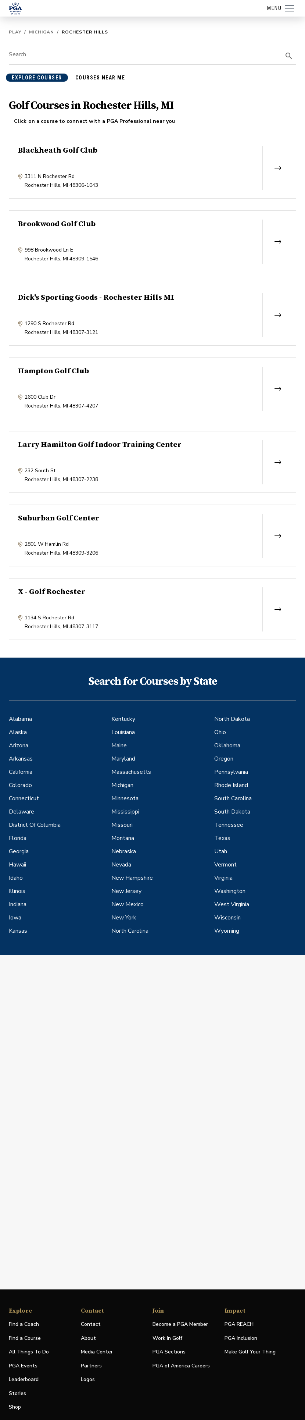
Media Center (97, 1352)
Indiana (17, 904)
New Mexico (127, 904)
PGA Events (23, 1365)
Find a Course (25, 1338)
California (20, 772)
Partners (91, 1365)
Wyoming (226, 931)
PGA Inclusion (241, 1338)
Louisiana (123, 732)
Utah (220, 851)
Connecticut (24, 798)
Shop (15, 1407)
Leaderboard (24, 1379)
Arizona (18, 745)
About (88, 1338)
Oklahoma (227, 745)
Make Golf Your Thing (250, 1352)
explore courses (37, 78)
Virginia (223, 878)
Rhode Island (231, 785)
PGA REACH (239, 1324)
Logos (88, 1379)
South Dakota (232, 812)
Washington (229, 891)
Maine (119, 745)
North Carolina (129, 931)
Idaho (16, 878)
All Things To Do (29, 1351)
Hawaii (17, 865)
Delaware (21, 812)
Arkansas (21, 759)
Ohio (220, 732)
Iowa (15, 918)
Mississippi (125, 812)
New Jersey (126, 891)
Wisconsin (227, 918)
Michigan (41, 32)
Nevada (121, 865)
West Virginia (231, 904)
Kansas (18, 931)
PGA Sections (169, 1351)
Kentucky (123, 719)
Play (15, 32)
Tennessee (228, 825)
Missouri (122, 825)
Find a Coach (24, 1324)
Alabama (20, 719)
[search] (288, 56)
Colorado (20, 785)
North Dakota (232, 719)
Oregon (223, 759)
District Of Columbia (35, 825)
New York (123, 918)
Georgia (19, 851)
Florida (17, 838)
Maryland (123, 759)
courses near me (100, 78)
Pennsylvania (231, 772)
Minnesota (125, 798)
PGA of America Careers (181, 1366)
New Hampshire (132, 878)
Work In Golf (167, 1338)
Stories (17, 1393)
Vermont (225, 865)
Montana (122, 838)
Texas (222, 838)
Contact (91, 1324)
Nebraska (123, 851)
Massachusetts (131, 772)
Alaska (18, 732)
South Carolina (233, 798)
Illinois (17, 891)
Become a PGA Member (180, 1324)
